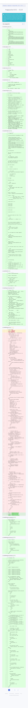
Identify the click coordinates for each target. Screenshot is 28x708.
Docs (21, 704)
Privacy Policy (17, 704)
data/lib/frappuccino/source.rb (8, 545)
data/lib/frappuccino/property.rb (9, 524)
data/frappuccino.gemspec (8, 291)
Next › (15, 700)
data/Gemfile (6, 80)
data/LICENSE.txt (6, 91)
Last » (18, 700)
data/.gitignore (6, 46)
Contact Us (6, 704)
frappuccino (9, 5)
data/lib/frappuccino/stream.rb (8, 563)
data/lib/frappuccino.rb (7, 331)
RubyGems (5, 5)
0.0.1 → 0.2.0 (20, 5)
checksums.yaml (6, 26)
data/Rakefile (6, 274)
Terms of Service (11, 704)
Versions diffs (14, 5)
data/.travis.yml (6, 68)
